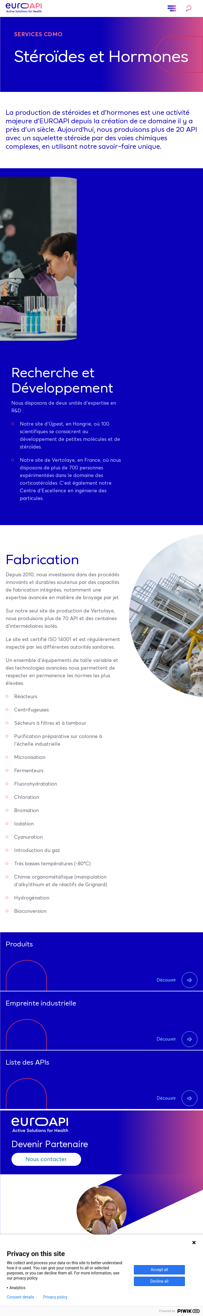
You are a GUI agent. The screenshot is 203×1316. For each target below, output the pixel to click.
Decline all (159, 1281)
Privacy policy (55, 1297)
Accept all (159, 1269)
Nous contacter (46, 1159)
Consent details (20, 1297)
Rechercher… (188, 8)
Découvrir (177, 980)
